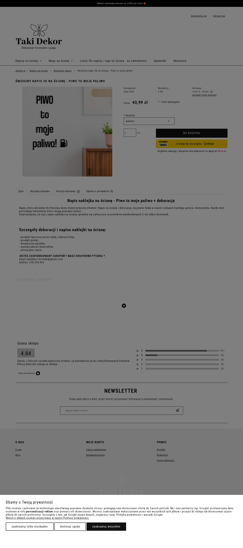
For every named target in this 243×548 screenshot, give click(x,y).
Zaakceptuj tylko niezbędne (30, 526)
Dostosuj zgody (70, 526)
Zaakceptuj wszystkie (106, 526)
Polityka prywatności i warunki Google (139, 514)
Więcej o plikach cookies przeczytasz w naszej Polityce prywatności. (47, 518)
